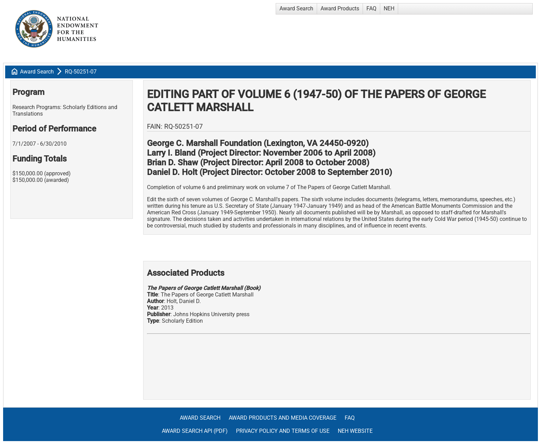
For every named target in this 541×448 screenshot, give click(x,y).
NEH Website (355, 431)
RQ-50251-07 (81, 71)
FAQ (371, 8)
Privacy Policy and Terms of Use (282, 431)
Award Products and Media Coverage (282, 418)
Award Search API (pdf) (195, 431)
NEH (389, 8)
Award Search (296, 8)
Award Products (340, 8)
